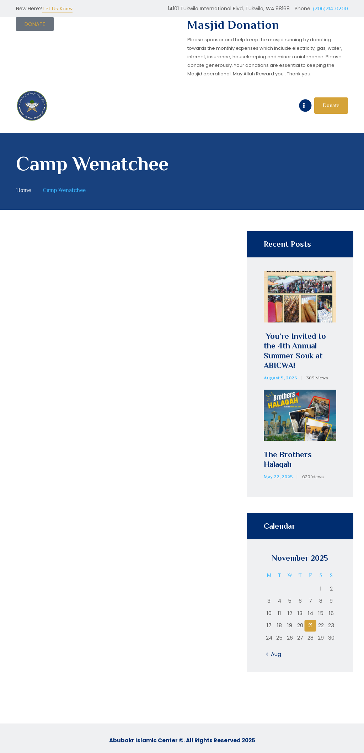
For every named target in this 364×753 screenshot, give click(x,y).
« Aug (274, 654)
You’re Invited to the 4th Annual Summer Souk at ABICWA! (295, 351)
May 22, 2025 (278, 476)
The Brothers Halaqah (288, 459)
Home (23, 190)
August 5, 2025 (280, 377)
